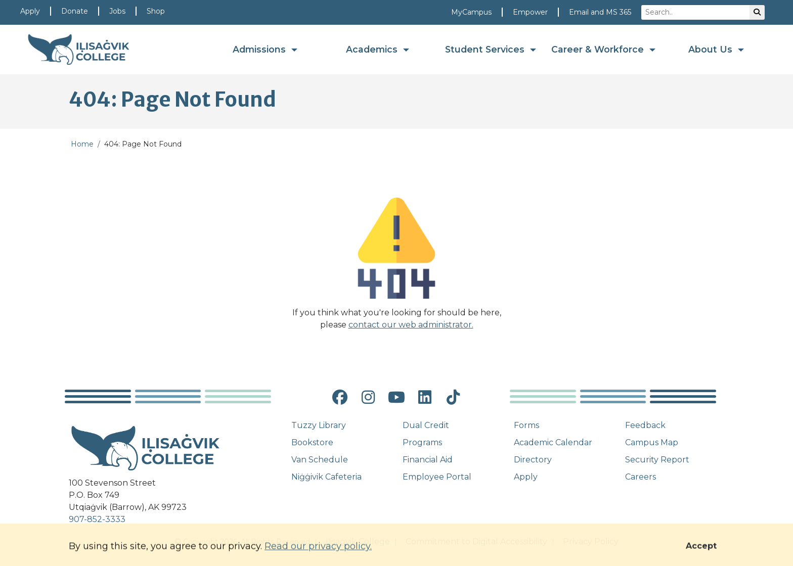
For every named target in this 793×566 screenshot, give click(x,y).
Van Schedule (319, 459)
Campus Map (651, 442)
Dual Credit (426, 425)
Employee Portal (437, 477)
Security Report (657, 459)
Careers (640, 477)
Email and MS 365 (600, 12)
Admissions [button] (260, 49)
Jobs (117, 11)
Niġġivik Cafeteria (326, 477)
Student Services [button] (486, 49)
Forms (526, 425)
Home (82, 144)
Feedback (645, 425)
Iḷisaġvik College (358, 541)
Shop (156, 11)
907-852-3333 (97, 519)
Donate (74, 11)
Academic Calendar (553, 442)
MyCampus (471, 12)
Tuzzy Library (318, 425)
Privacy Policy (591, 541)
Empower (530, 12)
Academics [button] (373, 49)
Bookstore (312, 442)
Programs (422, 442)
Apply (30, 11)
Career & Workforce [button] (598, 49)
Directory (533, 459)
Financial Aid (428, 459)
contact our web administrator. (410, 324)
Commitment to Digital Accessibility (476, 541)
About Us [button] (711, 49)
